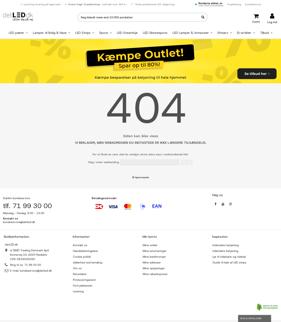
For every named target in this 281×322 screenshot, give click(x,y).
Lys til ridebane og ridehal (229, 256)
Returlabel (79, 274)
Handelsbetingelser (85, 251)
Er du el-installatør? (254, 319)
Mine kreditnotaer (154, 256)
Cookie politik (82, 256)
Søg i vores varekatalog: (104, 162)
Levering (78, 291)
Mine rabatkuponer (155, 274)
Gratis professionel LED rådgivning (153, 4)
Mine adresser (152, 262)
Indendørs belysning (225, 245)
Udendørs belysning (225, 251)
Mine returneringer (155, 251)
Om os (77, 268)
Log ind (272, 21)
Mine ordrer (150, 245)
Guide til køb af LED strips (229, 262)
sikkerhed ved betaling (87, 262)
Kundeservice (253, 4)
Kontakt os (80, 245)
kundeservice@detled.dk (36, 270)
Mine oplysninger (154, 268)
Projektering (234, 4)
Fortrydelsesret (82, 285)
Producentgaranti (84, 280)
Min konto (149, 237)
